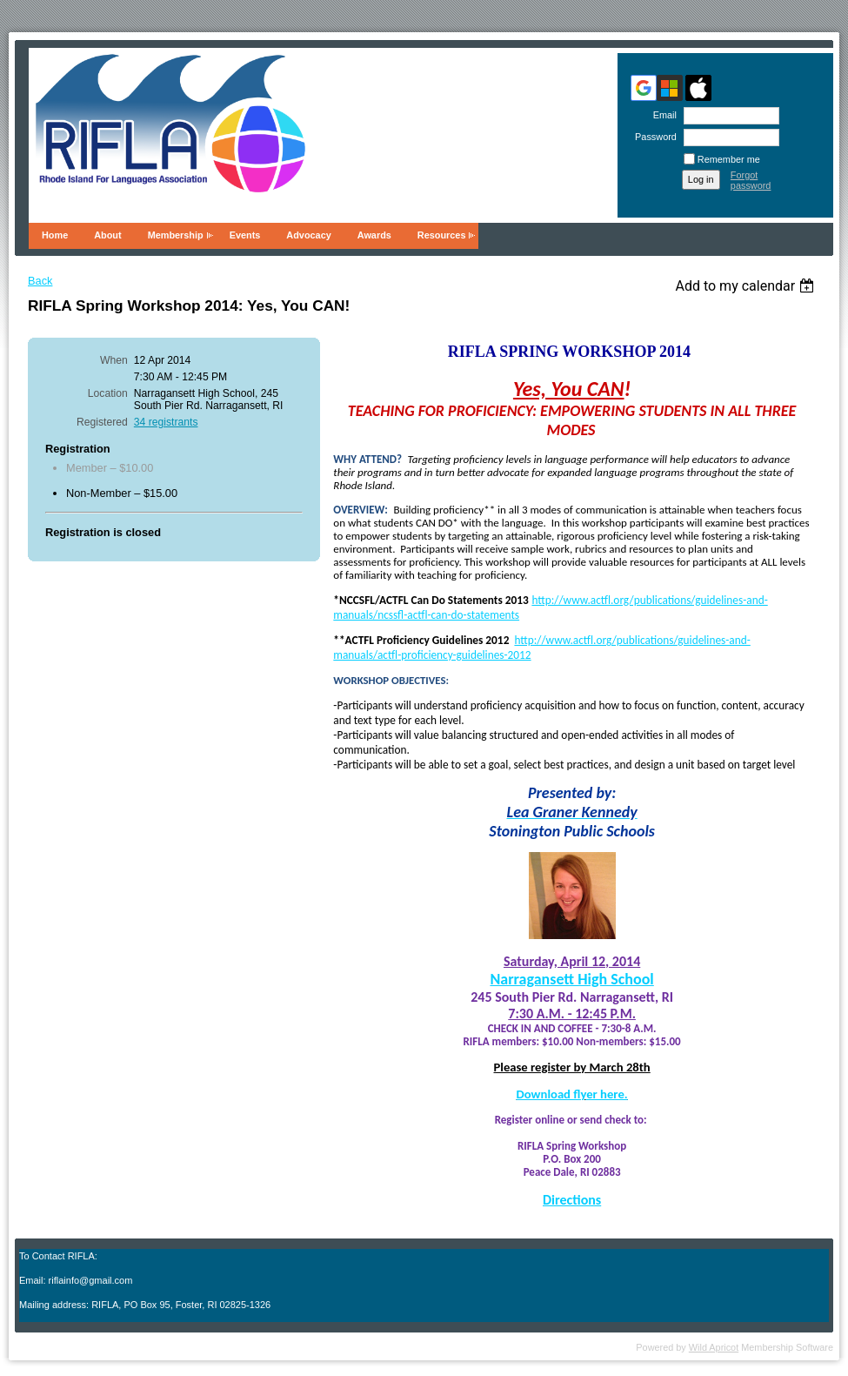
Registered (102, 422)
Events (245, 235)
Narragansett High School (571, 979)
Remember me (729, 159)
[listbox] (746, 286)
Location (108, 393)
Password (653, 136)
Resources (441, 235)
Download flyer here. (572, 1094)
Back (40, 280)
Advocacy (308, 235)
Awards (374, 235)
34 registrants (166, 422)
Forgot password (751, 180)
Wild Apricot (713, 1347)
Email (661, 115)
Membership (176, 235)
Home (55, 235)
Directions (572, 1199)
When (114, 360)
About (107, 235)
